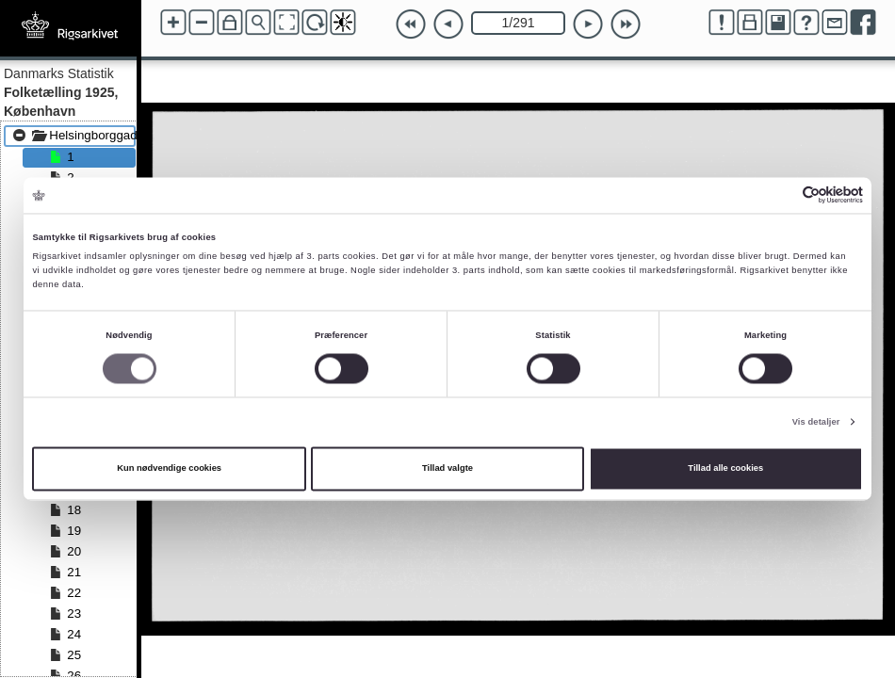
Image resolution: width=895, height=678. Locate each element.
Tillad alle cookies (725, 469)
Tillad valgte (447, 469)
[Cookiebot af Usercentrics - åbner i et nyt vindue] (780, 195)
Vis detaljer (816, 422)
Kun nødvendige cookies (169, 469)
